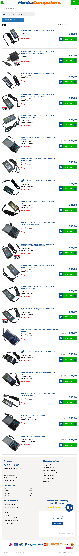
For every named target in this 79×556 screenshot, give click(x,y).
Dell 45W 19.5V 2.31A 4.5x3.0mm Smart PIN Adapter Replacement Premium (37, 52)
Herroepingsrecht (48, 476)
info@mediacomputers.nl (12, 468)
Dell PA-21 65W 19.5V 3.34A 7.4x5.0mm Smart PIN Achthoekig (38, 394)
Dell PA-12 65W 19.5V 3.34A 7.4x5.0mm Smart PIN (38, 202)
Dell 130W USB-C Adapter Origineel (34, 436)
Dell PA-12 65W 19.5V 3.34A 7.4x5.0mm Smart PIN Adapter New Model (38, 223)
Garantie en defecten (11, 523)
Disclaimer (46, 481)
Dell (31, 14)
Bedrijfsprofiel (47, 465)
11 (72, 533)
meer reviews (57, 524)
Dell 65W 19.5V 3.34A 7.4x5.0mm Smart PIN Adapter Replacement (37, 266)
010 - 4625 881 (11, 465)
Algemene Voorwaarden (50, 473)
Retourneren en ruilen (11, 521)
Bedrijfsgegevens (48, 468)
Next (70, 524)
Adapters (22, 14)
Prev (44, 524)
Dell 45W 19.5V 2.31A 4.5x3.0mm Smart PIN (37, 30)
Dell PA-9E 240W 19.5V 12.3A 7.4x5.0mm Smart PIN (38, 373)
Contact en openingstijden (12, 507)
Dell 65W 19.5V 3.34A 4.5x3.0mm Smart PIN (37, 73)
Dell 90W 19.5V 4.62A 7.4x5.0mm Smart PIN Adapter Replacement (37, 287)
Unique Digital (70, 552)
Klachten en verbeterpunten (13, 526)
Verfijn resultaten (13, 19)
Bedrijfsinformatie (9, 504)
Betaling (6, 513)
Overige (11, 14)
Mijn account (8, 510)
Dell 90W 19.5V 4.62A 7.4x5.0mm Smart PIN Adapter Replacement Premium (37, 309)
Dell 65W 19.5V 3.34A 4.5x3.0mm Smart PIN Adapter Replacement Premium (37, 95)
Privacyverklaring (48, 478)
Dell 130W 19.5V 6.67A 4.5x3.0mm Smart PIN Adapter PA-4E (38, 159)
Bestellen (7, 515)
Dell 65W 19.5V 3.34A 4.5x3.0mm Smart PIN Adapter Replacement (37, 116)
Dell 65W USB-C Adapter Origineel (34, 415)
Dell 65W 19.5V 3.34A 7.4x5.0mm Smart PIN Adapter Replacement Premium (37, 245)
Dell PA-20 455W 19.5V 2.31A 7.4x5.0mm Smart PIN (38, 180)
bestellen (68, 39)
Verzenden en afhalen (11, 518)
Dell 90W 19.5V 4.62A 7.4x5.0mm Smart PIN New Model (39, 330)
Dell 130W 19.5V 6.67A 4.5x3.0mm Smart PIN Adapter (38, 138)
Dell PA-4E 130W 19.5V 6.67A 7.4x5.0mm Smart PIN (38, 351)
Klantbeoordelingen (49, 470)
